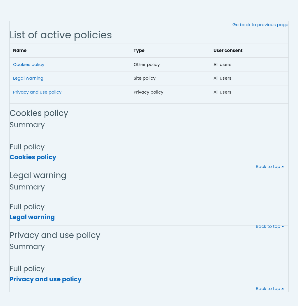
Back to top (271, 166)
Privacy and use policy (37, 92)
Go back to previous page (260, 25)
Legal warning (28, 78)
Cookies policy (28, 64)
